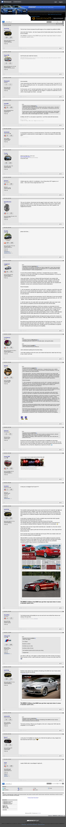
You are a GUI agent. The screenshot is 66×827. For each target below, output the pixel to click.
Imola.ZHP (7, 456)
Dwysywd (6, 81)
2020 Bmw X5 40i (7, 253)
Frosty (6, 153)
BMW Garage (32, 9)
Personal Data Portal (41, 824)
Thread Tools (59, 23)
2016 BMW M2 (6, 251)
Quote (60, 48)
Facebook (20, 788)
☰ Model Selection (17, 1)
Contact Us (50, 815)
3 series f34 (4, 794)
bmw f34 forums (52, 794)
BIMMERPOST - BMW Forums (58, 815)
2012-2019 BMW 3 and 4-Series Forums (55, 12)
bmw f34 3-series (41, 794)
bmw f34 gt (57, 794)
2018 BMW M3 (6, 653)
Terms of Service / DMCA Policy (32, 824)
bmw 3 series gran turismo (22, 794)
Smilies (4, 806)
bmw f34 (36, 794)
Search (52, 9)
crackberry (7, 337)
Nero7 (6, 737)
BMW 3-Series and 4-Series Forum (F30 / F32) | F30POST (38, 12)
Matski (6, 366)
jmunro (6, 181)
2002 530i (6, 776)
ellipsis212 (7, 636)
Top (64, 815)
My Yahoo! (36, 789)
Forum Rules (5, 809)
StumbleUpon (6, 789)
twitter (5, 788)
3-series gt (15, 794)
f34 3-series (17, 795)
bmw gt (6, 795)
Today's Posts (47, 9)
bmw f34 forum (47, 794)
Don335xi (6, 615)
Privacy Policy (24, 824)
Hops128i (6, 55)
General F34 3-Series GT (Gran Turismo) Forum (38, 14)
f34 (14, 795)
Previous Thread (30, 797)
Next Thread (36, 797)
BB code (4, 805)
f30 (8, 795)
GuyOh (6, 231)
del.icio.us (20, 789)
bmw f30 (33, 794)
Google (51, 788)
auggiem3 (7, 264)
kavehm (6, 486)
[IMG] (3, 807)
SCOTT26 (6, 29)
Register (61, 2)
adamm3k (7, 716)
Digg (35, 788)
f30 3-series (11, 795)
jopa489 (6, 103)
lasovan (6, 431)
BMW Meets (38, 9)
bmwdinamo (7, 202)
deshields (6, 132)
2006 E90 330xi (7, 498)
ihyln (5, 763)
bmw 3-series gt (29, 794)
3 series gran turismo (10, 794)
